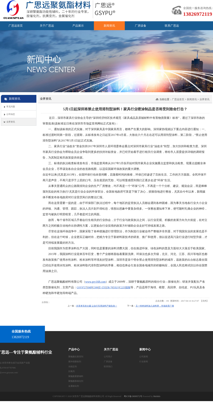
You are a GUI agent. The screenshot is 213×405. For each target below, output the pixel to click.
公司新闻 (143, 356)
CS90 (95, 287)
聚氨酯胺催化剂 (75, 381)
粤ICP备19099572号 (133, 396)
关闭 (204, 301)
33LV (116, 287)
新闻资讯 (192, 99)
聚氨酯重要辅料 (75, 376)
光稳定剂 (72, 366)
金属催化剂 (73, 386)
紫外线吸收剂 (74, 361)
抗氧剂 (71, 371)
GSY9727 (82, 287)
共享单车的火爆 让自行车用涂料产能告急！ (96, 306)
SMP (89, 287)
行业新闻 (143, 361)
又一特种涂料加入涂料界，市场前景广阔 (155, 306)
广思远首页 (178, 99)
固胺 (127, 287)
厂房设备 (108, 361)
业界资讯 (204, 99)
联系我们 (108, 366)
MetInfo (156, 396)
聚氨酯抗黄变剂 (75, 356)
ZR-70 (109, 287)
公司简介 (108, 356)
